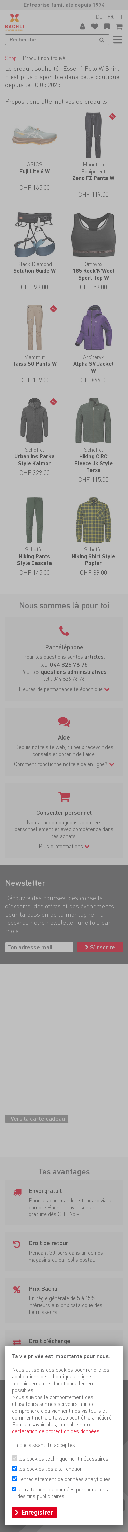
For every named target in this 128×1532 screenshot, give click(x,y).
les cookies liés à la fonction (50, 1469)
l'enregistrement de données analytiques (64, 1479)
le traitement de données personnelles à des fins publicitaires (63, 1493)
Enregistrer (37, 1512)
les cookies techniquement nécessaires (63, 1458)
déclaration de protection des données (55, 1431)
